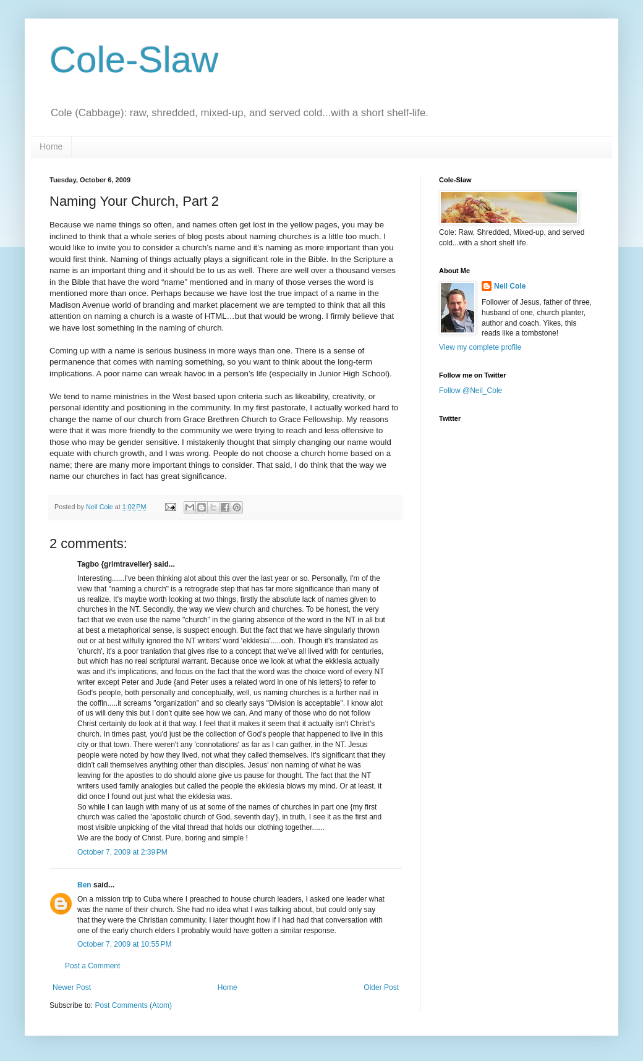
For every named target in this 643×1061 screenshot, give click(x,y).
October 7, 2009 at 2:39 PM (122, 852)
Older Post (381, 987)
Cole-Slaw (133, 59)
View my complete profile (480, 347)
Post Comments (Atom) (133, 1005)
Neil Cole (510, 286)
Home (51, 146)
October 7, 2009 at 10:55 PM (124, 944)
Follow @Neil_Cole (470, 390)
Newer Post (72, 987)
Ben (84, 885)
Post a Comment (92, 966)
